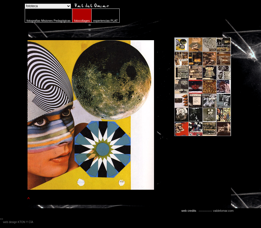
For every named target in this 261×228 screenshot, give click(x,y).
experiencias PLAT (105, 20)
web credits (188, 210)
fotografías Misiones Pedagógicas (49, 20)
